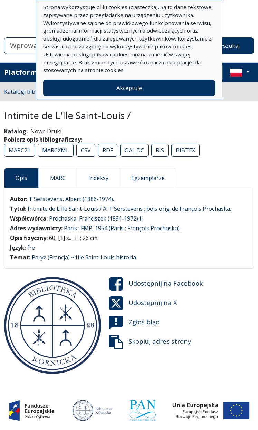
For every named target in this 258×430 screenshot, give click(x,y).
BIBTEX (185, 150)
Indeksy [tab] (98, 178)
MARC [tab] (58, 178)
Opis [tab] (21, 178)
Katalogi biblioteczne (31, 92)
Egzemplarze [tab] (148, 178)
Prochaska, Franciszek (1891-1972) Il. (96, 218)
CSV (86, 150)
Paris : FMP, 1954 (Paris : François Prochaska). (122, 228)
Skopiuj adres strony (150, 342)
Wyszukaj (227, 46)
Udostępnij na (156, 284)
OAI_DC (134, 150)
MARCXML (55, 150)
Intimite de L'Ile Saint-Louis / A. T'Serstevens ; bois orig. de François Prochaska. (129, 209)
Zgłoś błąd (134, 323)
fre (31, 247)
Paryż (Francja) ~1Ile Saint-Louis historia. (84, 257)
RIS (160, 150)
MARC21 (19, 150)
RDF (108, 150)
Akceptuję (129, 88)
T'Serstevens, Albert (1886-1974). (71, 199)
